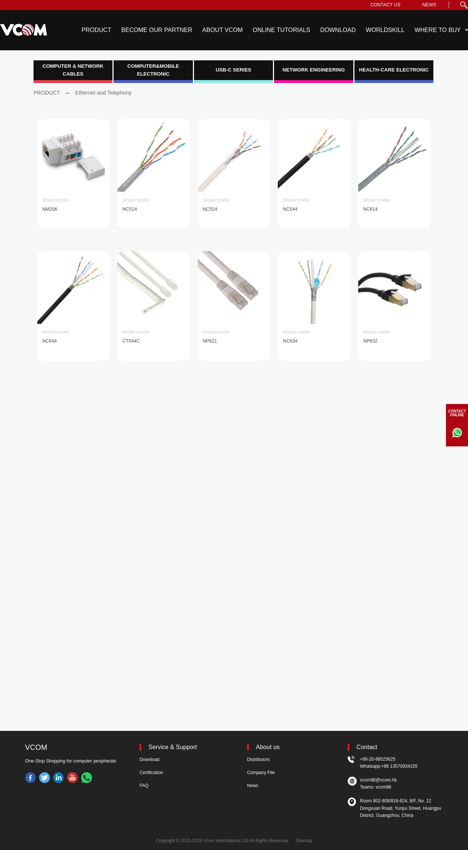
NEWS (429, 4)
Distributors (258, 759)
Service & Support (173, 747)
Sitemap (304, 840)
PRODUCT (96, 29)
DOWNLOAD (338, 29)
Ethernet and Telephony (103, 93)
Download (149, 759)
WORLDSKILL (385, 29)
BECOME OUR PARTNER (156, 29)
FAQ (144, 785)
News (252, 785)
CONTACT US (385, 4)
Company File (261, 772)
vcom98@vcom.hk (378, 780)
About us (268, 747)
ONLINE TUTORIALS (282, 29)
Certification (151, 772)
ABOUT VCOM (222, 29)
